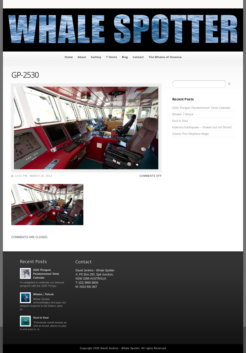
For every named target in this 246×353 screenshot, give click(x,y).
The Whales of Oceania (165, 57)
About (82, 57)
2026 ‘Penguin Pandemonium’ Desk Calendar (201, 108)
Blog (125, 57)
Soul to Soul (180, 121)
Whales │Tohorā (182, 114)
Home (69, 57)
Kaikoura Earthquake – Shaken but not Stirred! (202, 127)
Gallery (96, 57)
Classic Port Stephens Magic (190, 134)
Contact (138, 57)
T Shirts (111, 57)
